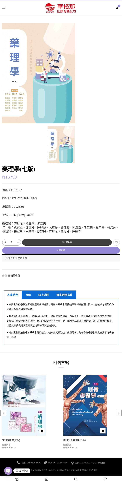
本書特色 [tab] (12, 294)
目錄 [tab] (28, 294)
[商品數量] (11, 242)
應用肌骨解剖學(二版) (74, 440)
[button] (117, 7)
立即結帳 (61, 250)
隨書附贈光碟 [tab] (64, 294)
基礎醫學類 (14, 275)
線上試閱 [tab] (43, 294)
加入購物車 (67, 242)
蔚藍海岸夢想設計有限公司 (84, 470)
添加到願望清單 (116, 242)
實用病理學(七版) (11, 440)
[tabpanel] (61, 322)
